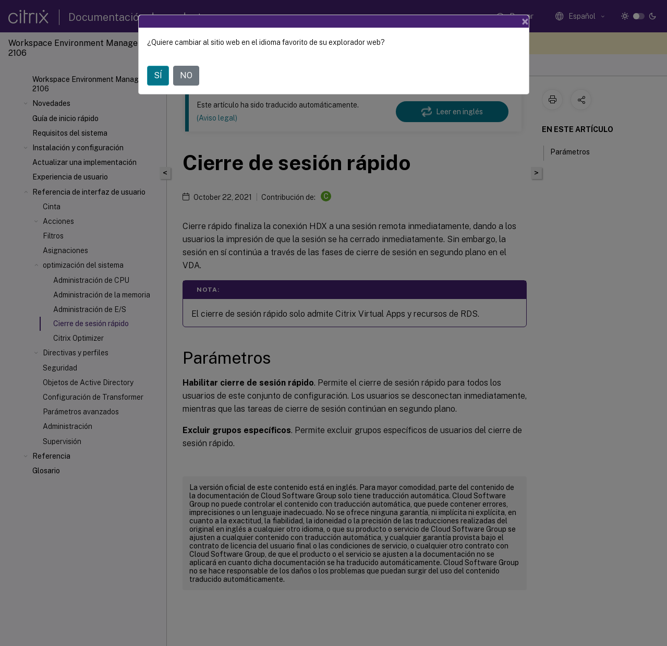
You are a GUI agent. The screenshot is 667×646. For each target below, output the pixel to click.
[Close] (525, 21)
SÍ (158, 75)
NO (186, 75)
